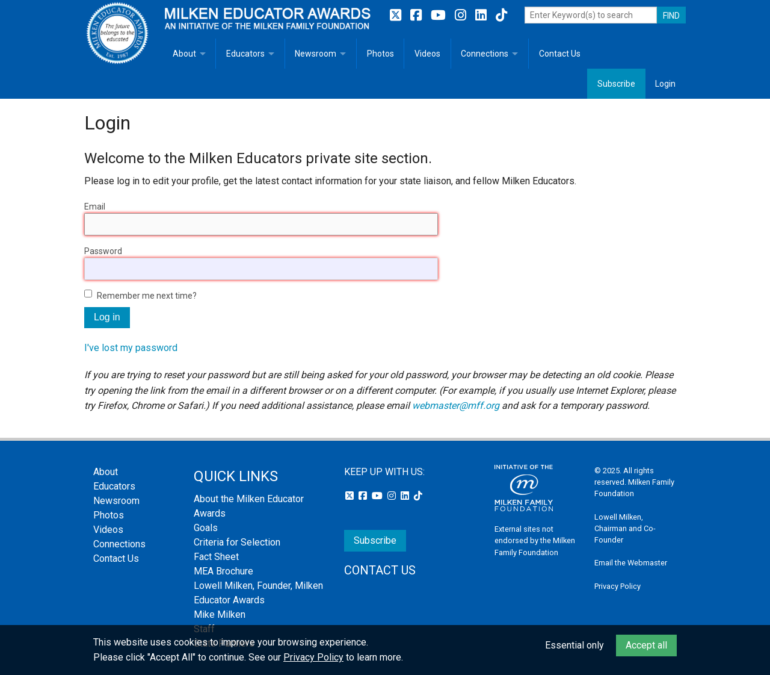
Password (103, 251)
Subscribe (616, 84)
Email (94, 206)
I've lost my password (130, 347)
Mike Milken (219, 614)
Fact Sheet (216, 556)
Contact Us (560, 53)
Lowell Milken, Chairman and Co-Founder (625, 528)
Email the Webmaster (630, 562)
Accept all (646, 645)
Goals (206, 527)
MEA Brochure (223, 571)
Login (665, 84)
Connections (484, 53)
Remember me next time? (147, 295)
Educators (245, 53)
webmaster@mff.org (455, 405)
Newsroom (315, 53)
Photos (380, 53)
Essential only (574, 645)
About (184, 53)
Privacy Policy (617, 586)
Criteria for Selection (237, 542)
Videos (427, 53)
